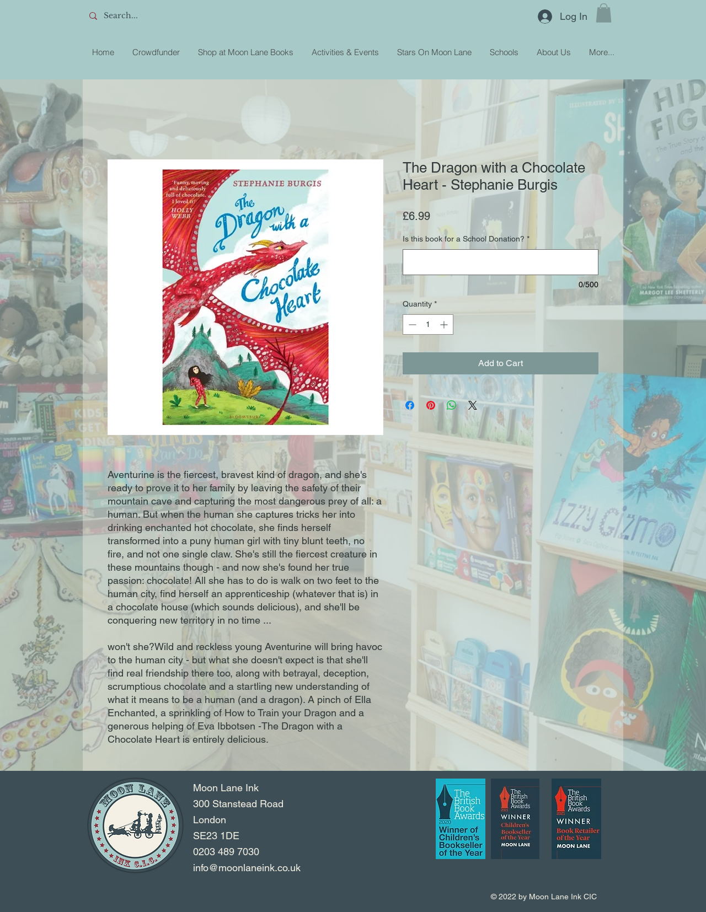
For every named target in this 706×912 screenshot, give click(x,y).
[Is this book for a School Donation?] (500, 262)
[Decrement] (411, 324)
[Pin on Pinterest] (430, 405)
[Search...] (166, 16)
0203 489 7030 (226, 851)
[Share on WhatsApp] (451, 405)
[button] (604, 13)
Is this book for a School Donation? (466, 238)
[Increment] (445, 324)
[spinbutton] (428, 324)
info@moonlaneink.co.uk (247, 867)
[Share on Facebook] (409, 405)
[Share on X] (472, 405)
